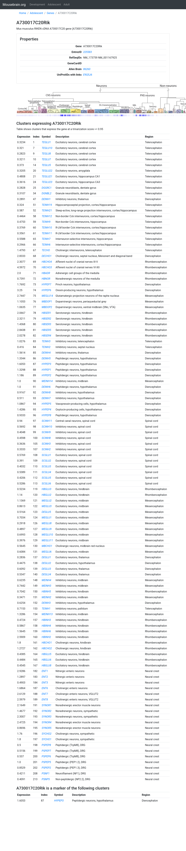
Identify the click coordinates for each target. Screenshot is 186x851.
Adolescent (54, 4)
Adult (67, 4)
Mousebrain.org (14, 5)
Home (22, 13)
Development (37, 4)
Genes (50, 13)
